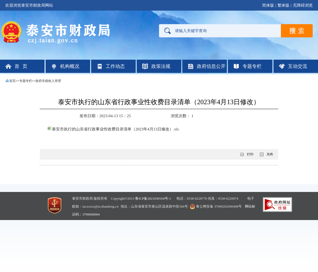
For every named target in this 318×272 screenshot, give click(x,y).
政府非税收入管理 (48, 81)
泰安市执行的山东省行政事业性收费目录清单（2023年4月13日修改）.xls (113, 129)
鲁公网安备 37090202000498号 (219, 206)
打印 (250, 154)
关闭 (270, 154)
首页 (12, 81)
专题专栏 (25, 81)
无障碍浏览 (303, 5)
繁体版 (283, 5)
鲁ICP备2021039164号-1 (153, 198)
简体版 (268, 5)
